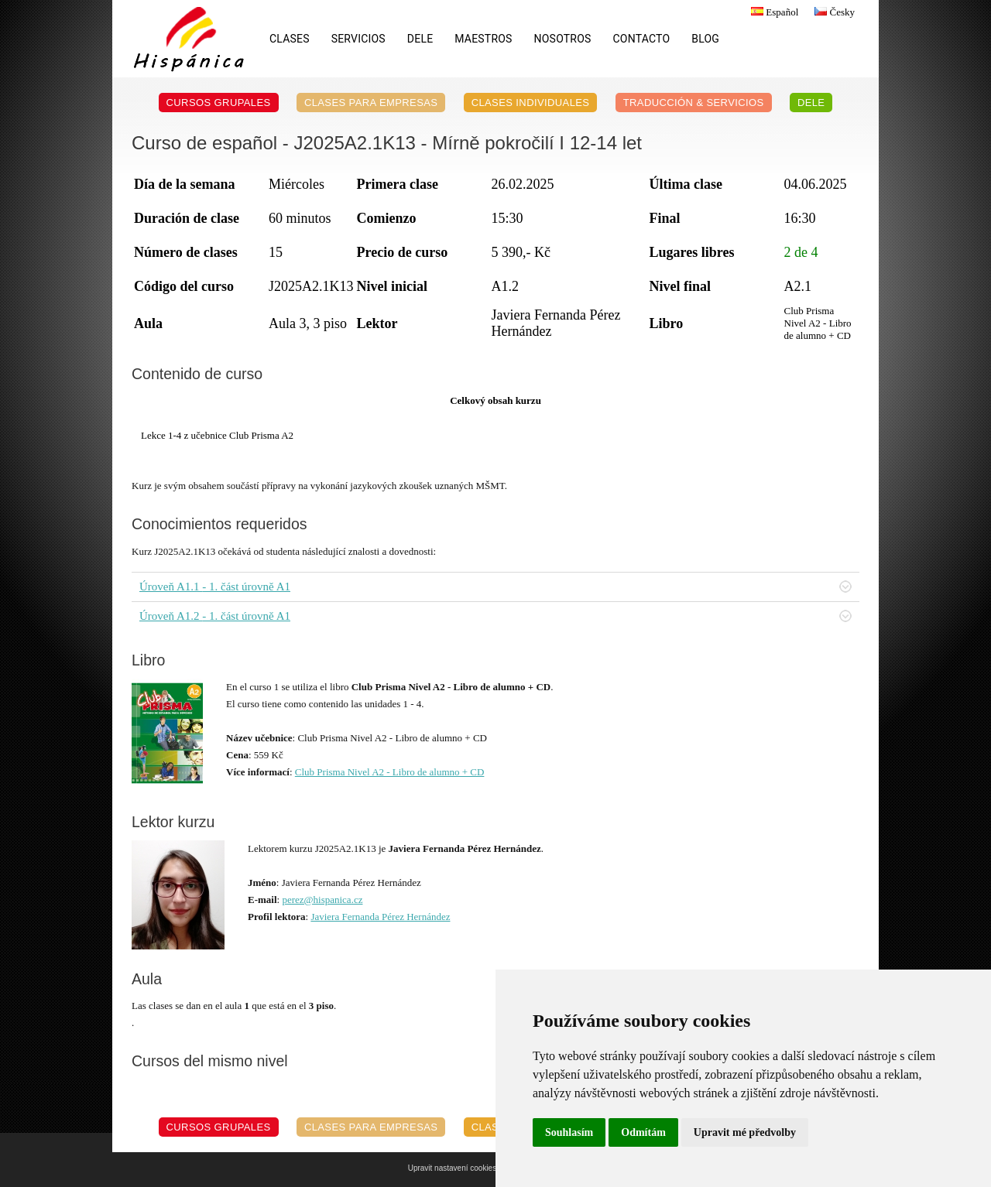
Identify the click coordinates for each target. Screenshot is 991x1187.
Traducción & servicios (693, 102)
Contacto (641, 38)
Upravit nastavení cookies (452, 1168)
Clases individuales (530, 102)
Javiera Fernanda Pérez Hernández (380, 916)
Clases (289, 38)
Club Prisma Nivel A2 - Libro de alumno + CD (390, 772)
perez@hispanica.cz (322, 899)
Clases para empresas (371, 102)
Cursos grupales (218, 102)
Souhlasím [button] (569, 1132)
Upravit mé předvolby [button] (745, 1132)
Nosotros (563, 38)
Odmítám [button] (643, 1132)
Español (772, 12)
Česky (833, 12)
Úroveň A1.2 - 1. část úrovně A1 (495, 616)
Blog (705, 38)
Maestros (483, 38)
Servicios (358, 38)
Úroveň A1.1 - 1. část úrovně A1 (495, 586)
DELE (420, 38)
